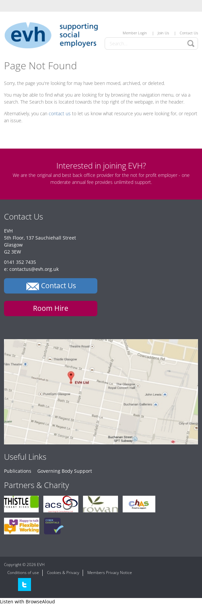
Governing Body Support (64, 471)
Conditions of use (23, 572)
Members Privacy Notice (109, 572)
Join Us (163, 32)
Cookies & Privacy (63, 572)
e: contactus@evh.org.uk (31, 269)
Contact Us (189, 32)
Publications (17, 471)
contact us (60, 113)
